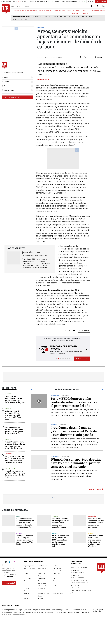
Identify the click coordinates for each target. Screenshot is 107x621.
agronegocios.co (25, 610)
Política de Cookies (77, 588)
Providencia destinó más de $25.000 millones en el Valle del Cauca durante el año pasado (74, 431)
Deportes (8, 454)
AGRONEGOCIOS (59, 11)
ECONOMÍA (25, 11)
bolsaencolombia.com (78, 610)
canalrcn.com (50, 612)
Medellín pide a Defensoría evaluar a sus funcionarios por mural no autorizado (96, 523)
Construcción (10, 468)
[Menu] (13, 10)
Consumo (27, 573)
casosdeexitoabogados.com (11, 612)
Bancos (19, 533)
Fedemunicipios (38, 16)
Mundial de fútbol (60, 16)
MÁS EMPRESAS (95, 489)
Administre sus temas (11, 97)
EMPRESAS (33, 11)
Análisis (55, 566)
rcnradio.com (61, 612)
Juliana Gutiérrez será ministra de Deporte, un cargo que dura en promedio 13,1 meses (15, 445)
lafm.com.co (85, 612)
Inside (55, 586)
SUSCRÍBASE (101, 2)
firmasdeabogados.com (60, 610)
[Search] (91, 6)
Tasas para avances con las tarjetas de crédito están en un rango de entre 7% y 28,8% (24, 540)
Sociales (27, 598)
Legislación (92, 516)
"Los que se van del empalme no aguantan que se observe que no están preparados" (14, 430)
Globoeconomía (58, 581)
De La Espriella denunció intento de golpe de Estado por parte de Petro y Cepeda (15, 399)
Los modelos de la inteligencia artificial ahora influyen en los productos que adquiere (95, 541)
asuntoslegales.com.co (9, 610)
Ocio (54, 588)
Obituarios (41, 588)
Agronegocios (29, 566)
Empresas (27, 578)
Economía (56, 573)
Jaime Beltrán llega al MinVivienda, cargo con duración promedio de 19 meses (15, 474)
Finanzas (27, 581)
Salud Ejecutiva (58, 593)
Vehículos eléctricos (20, 19)
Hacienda (8, 394)
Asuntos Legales (29, 568)
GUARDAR (99, 57)
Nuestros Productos (77, 573)
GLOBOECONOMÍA (47, 11)
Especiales (41, 578)
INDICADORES (95, 11)
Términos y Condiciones (79, 580)
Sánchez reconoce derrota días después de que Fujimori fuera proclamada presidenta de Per (25, 523)
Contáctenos (75, 575)
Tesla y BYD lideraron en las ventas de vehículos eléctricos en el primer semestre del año (75, 402)
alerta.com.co (6, 615)
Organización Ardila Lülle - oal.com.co (98, 611)
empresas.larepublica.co (41, 610)
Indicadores (28, 586)
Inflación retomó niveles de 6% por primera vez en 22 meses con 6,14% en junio (13, 415)
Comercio (91, 533)
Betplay (91, 16)
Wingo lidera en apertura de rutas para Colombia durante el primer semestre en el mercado (76, 463)
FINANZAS (18, 11)
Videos (40, 598)
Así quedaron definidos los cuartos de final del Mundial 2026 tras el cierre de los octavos (15, 459)
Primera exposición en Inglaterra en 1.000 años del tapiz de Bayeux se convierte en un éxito (60, 541)
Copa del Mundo (73, 16)
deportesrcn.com (19, 615)
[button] (38, 349)
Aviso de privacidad (77, 578)
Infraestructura (43, 586)
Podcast (26, 593)
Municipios (48, 16)
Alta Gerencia (42, 566)
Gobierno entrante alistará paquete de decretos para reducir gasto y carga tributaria (60, 523)
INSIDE (102, 11)
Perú (18, 516)
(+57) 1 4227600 (7, 576)
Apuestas (84, 16)
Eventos (55, 578)
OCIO (39, 11)
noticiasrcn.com (73, 612)
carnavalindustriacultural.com (33, 612)
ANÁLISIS (68, 11)
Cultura (55, 533)
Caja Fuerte (42, 568)
